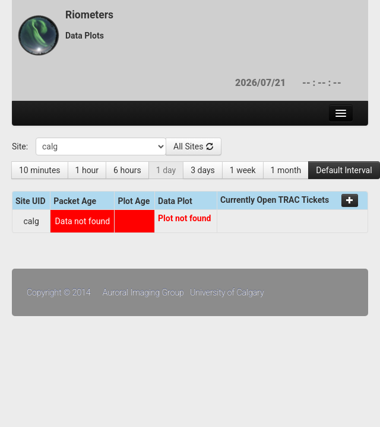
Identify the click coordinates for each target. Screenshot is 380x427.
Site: (20, 146)
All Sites (193, 146)
